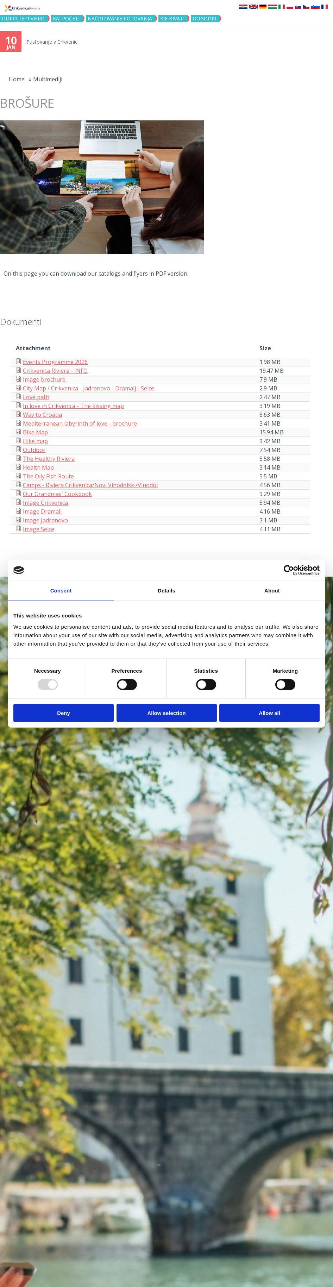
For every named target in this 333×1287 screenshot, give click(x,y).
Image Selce (38, 529)
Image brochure (44, 379)
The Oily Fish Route (48, 476)
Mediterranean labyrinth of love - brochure (80, 423)
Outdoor (34, 450)
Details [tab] (166, 591)
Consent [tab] (61, 591)
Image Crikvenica (45, 503)
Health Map (38, 467)
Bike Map (35, 432)
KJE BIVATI (172, 18)
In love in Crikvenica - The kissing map (73, 406)
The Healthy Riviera (49, 459)
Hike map (35, 441)
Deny (63, 713)
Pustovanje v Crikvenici (52, 41)
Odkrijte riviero (23, 18)
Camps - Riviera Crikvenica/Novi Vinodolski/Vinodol (90, 485)
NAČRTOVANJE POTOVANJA (120, 18)
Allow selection (166, 713)
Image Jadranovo (45, 520)
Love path (36, 397)
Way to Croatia (42, 415)
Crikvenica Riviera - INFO (55, 371)
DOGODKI (204, 18)
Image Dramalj (42, 511)
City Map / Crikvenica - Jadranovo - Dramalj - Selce (88, 388)
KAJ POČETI (66, 18)
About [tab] (272, 591)
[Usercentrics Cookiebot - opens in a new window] (289, 570)
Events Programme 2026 (55, 362)
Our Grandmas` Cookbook (57, 494)
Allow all (269, 713)
